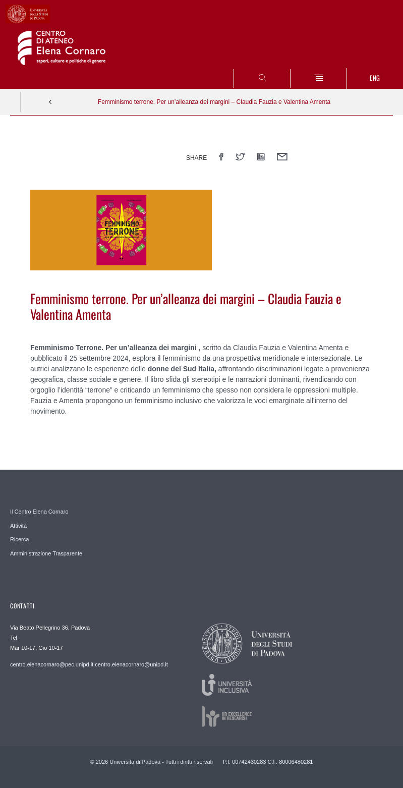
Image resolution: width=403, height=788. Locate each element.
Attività (18, 526)
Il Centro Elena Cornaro (39, 512)
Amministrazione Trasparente (46, 553)
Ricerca (19, 539)
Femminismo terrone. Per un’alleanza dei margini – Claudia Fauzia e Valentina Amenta (214, 101)
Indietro (50, 102)
